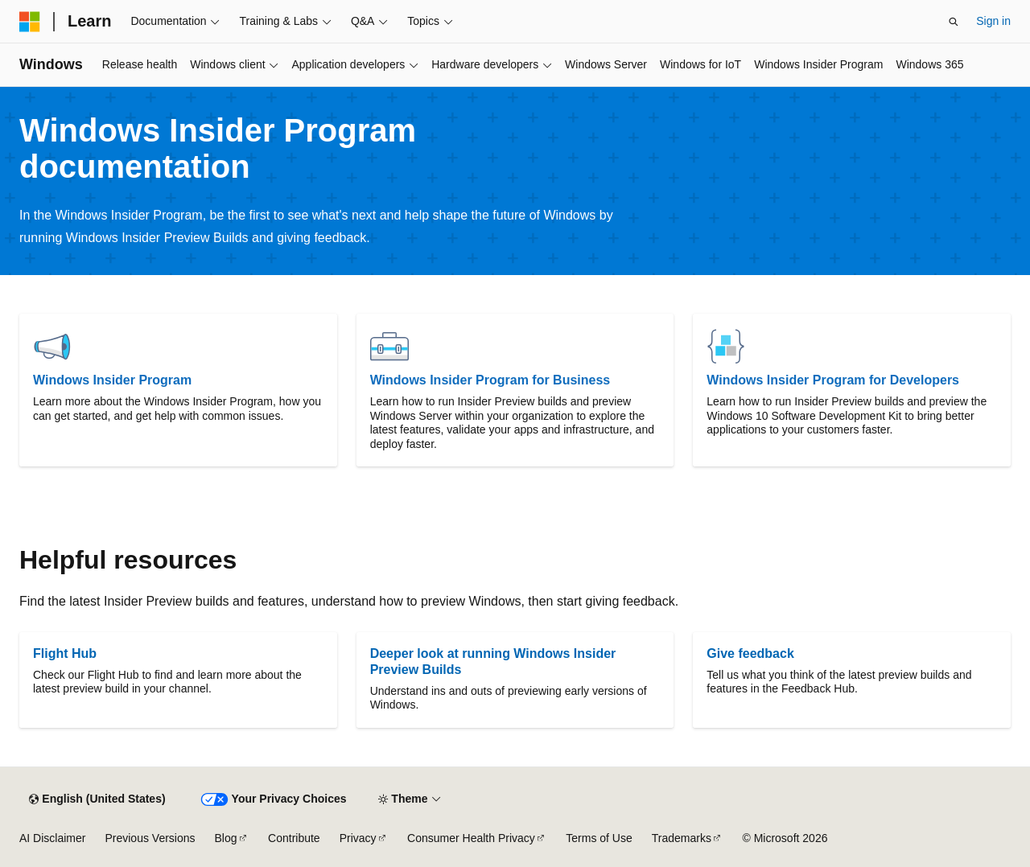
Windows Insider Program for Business (490, 380)
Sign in (993, 20)
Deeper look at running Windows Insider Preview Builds (493, 661)
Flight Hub (65, 653)
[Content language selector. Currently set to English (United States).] (97, 799)
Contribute (294, 838)
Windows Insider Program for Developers (833, 380)
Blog (226, 838)
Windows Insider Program (112, 380)
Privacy (358, 838)
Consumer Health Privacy (471, 838)
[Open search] (953, 21)
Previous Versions (150, 838)
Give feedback (750, 653)
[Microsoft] (29, 21)
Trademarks (681, 838)
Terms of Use (599, 838)
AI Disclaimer (52, 838)
